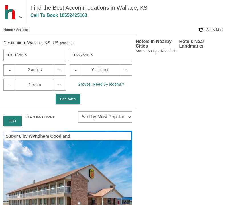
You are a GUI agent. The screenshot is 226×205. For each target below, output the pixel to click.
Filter (13, 121)
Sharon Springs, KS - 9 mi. (156, 51)
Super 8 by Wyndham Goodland (38, 136)
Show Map (214, 30)
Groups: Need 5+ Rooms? (101, 84)
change (66, 43)
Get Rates (68, 99)
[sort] (105, 117)
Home (8, 30)
